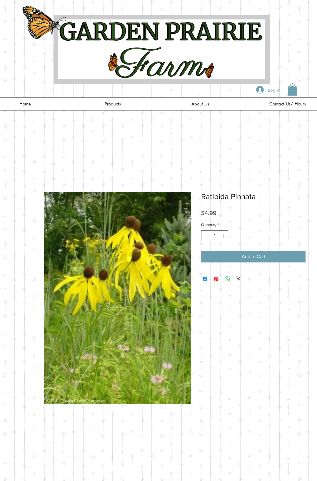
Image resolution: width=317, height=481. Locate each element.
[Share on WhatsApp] (227, 278)
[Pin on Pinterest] (216, 278)
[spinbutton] (214, 236)
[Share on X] (238, 278)
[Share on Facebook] (204, 278)
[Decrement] (205, 236)
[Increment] (223, 236)
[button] (292, 89)
